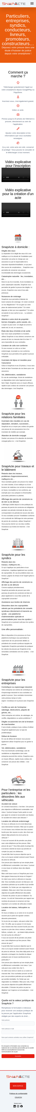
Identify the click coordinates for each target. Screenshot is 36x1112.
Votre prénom (6, 1020)
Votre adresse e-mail (8, 1029)
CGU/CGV (18, 1097)
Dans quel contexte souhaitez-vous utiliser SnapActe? (18, 1037)
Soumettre (18, 1056)
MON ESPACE (18, 1086)
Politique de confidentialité (18, 1093)
